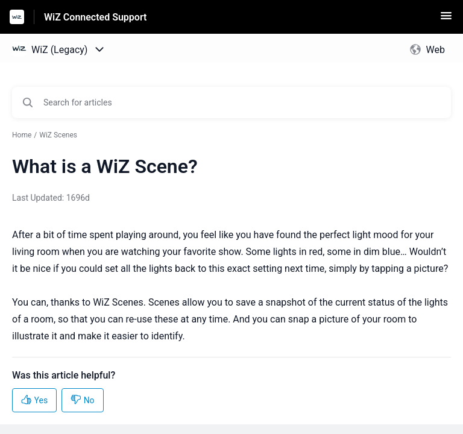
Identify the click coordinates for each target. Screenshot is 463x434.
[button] (446, 19)
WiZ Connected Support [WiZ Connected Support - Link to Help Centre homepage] (95, 17)
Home (21, 135)
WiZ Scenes (58, 135)
